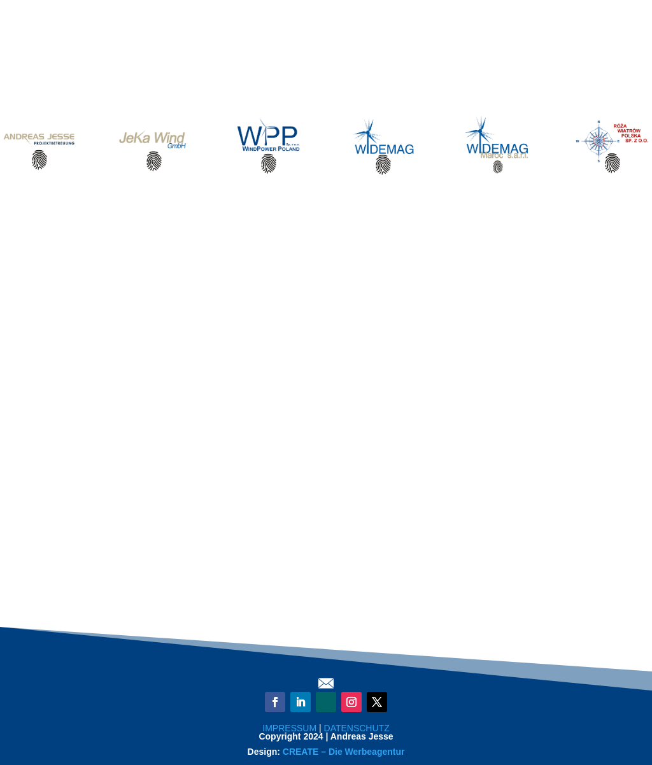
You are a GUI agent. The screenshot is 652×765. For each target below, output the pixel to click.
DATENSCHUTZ (357, 728)
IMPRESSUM (289, 728)
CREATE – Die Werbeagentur (344, 752)
